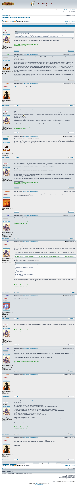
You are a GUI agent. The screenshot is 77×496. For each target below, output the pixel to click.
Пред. (69, 21)
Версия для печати (6, 23)
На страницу (66, 21)
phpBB (36, 483)
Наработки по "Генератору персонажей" (16, 17)
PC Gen (64, 9)
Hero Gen (58, 9)
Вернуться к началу (5, 105)
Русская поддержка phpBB (38, 484)
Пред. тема (68, 23)
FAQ (73, 9)
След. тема (73, 23)
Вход (3, 9)
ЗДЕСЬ (16, 86)
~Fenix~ (27, 430)
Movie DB (68, 9)
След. (74, 21)
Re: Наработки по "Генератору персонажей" (30, 54)
